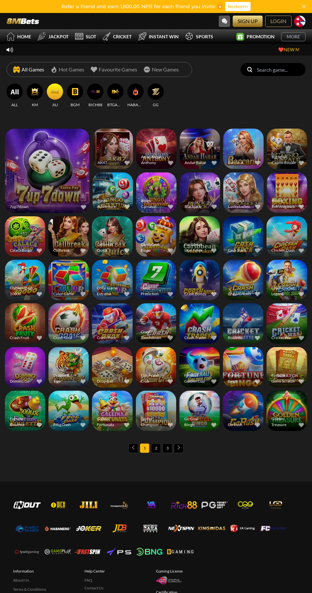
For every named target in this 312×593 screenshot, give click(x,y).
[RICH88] (95, 95)
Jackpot (53, 36)
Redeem (238, 6)
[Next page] (179, 448)
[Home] (22, 21)
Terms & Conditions (29, 589)
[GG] (156, 95)
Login (278, 21)
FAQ (88, 580)
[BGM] (75, 95)
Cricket (117, 36)
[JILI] (55, 95)
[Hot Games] (67, 69)
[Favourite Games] (114, 69)
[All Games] (28, 69)
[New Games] (161, 69)
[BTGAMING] (115, 95)
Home (18, 36)
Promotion (255, 37)
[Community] (224, 21)
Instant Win (158, 36)
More (293, 36)
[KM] (35, 95)
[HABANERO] (135, 95)
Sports (199, 36)
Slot (85, 36)
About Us (21, 580)
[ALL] (14, 95)
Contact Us (93, 588)
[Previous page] (133, 448)
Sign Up (248, 21)
